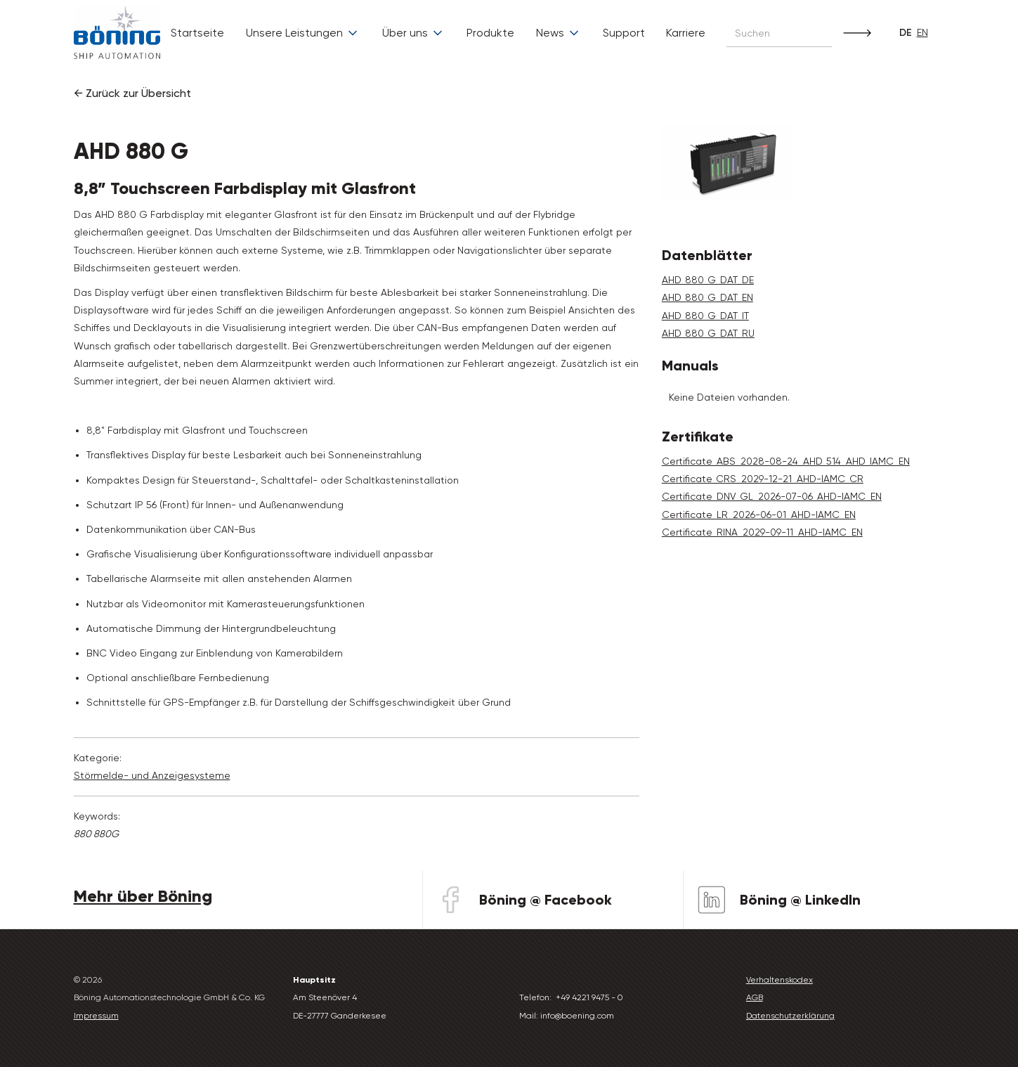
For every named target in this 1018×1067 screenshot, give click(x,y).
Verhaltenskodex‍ (779, 980)
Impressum (96, 1016)
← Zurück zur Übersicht (132, 93)
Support (624, 32)
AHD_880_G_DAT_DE (708, 279)
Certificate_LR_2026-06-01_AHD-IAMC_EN (759, 514)
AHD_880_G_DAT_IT (705, 315)
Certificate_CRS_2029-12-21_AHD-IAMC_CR (762, 478)
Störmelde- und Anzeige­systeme (152, 775)
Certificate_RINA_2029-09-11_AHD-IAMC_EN (762, 532)
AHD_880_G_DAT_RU (708, 333)
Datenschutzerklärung (790, 1016)
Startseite (197, 32)
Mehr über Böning (143, 896)
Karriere (685, 32)
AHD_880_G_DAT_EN (707, 297)
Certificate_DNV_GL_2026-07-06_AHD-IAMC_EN (772, 496)
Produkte (490, 32)
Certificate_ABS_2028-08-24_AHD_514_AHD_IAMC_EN (786, 461)
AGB (754, 997)
